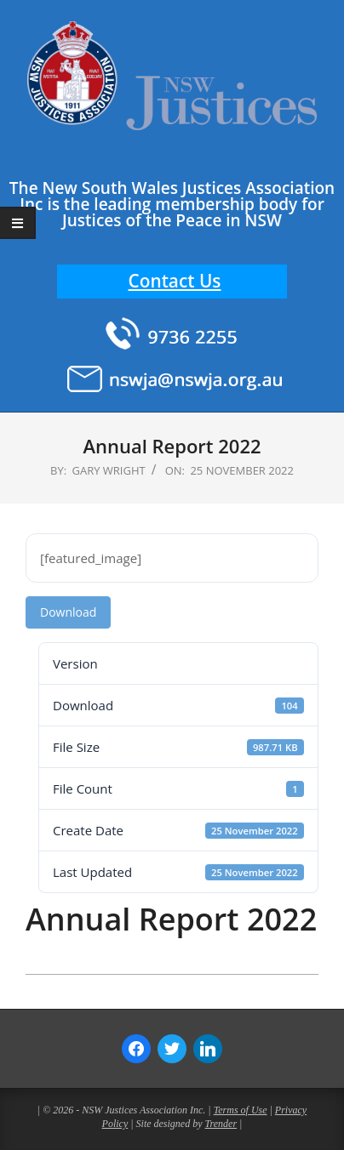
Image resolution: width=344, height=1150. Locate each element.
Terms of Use (240, 1110)
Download (68, 612)
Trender (221, 1124)
